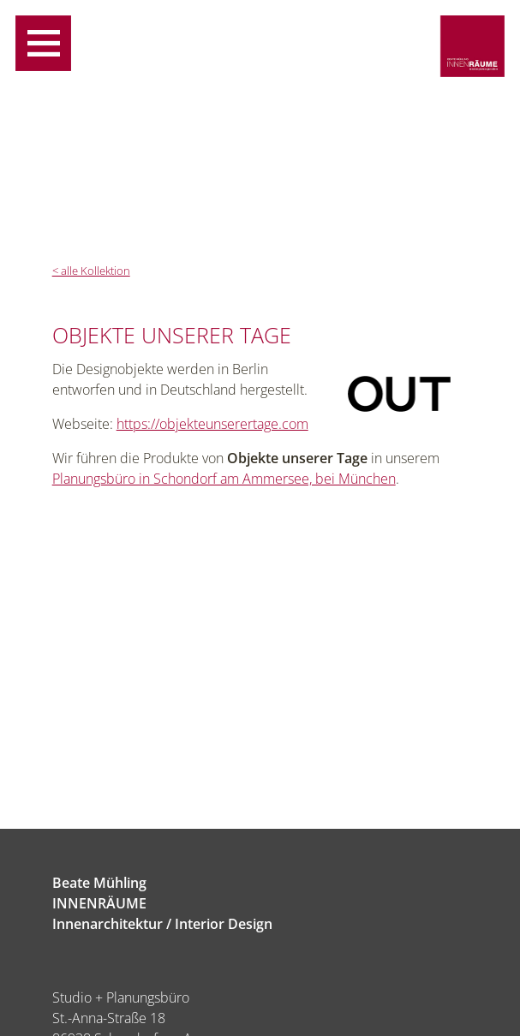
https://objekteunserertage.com (212, 423)
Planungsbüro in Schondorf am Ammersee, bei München (224, 478)
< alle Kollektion (91, 271)
